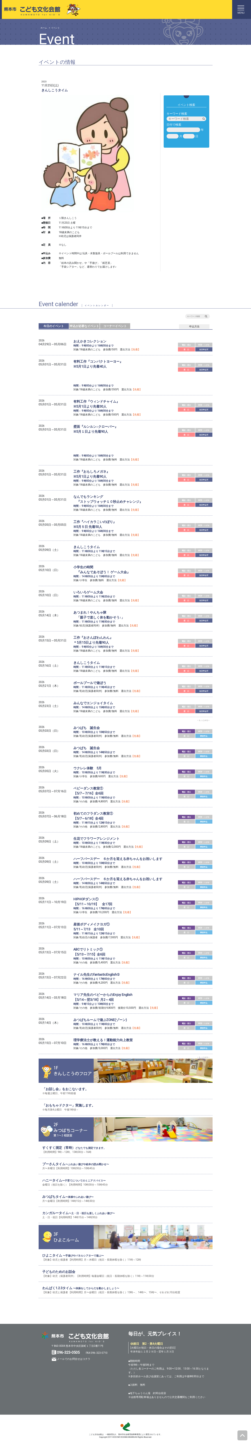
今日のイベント (53, 326)
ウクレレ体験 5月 (87, 768)
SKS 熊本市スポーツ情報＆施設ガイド (125, 1426)
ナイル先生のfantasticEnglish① (96, 974)
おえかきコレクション (89, 341)
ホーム (43, 28)
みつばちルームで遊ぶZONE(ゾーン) (100, 1020)
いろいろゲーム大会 (88, 592)
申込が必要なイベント (84, 326)
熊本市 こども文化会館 (75, 1337)
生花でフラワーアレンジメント (96, 838)
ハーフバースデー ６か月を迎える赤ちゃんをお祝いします (117, 859)
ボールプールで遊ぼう (89, 683)
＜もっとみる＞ (203, 720)
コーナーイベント (115, 326)
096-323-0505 (68, 1352)
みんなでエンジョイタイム (93, 703)
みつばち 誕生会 (86, 728)
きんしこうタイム (86, 547)
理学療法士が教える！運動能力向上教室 (103, 1040)
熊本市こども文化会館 (40, 9)
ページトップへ (242, 1435)
